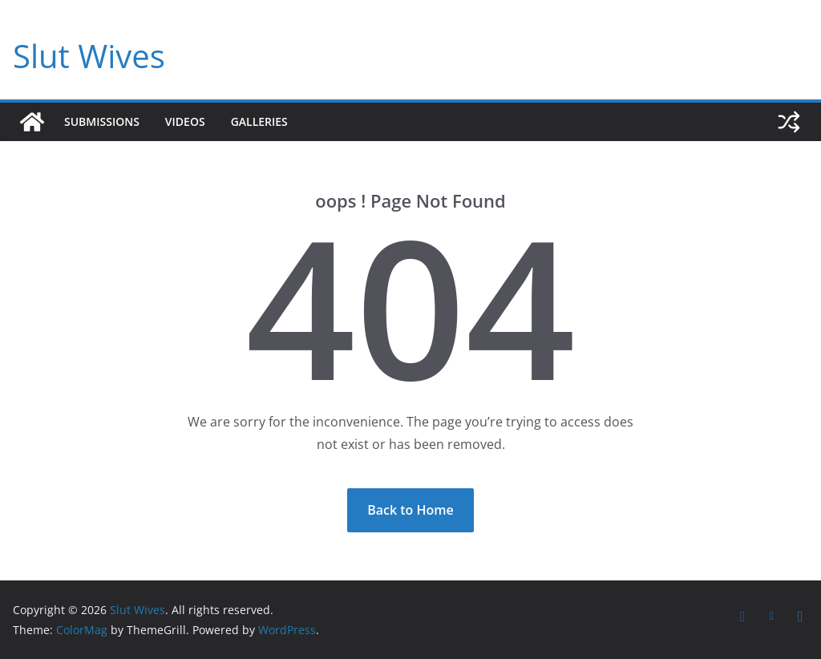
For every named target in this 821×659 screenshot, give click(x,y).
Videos (185, 121)
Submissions (102, 121)
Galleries (259, 121)
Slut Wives (89, 56)
